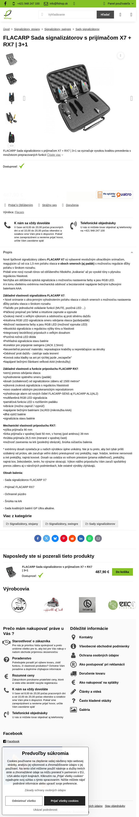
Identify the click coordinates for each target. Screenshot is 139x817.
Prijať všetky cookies (65, 800)
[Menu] (131, 15)
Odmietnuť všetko (24, 800)
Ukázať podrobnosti (45, 809)
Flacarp (19, 212)
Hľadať (105, 14)
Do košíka (100, 180)
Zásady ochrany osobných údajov (45, 790)
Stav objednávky (115, 806)
